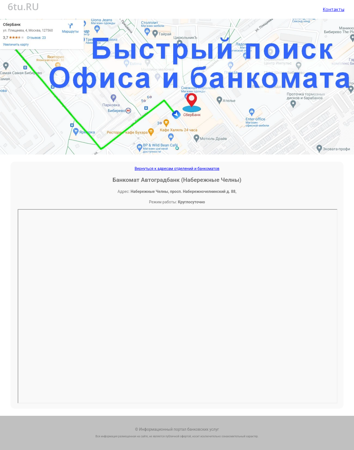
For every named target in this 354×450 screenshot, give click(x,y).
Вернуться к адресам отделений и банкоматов (177, 168)
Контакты (333, 9)
